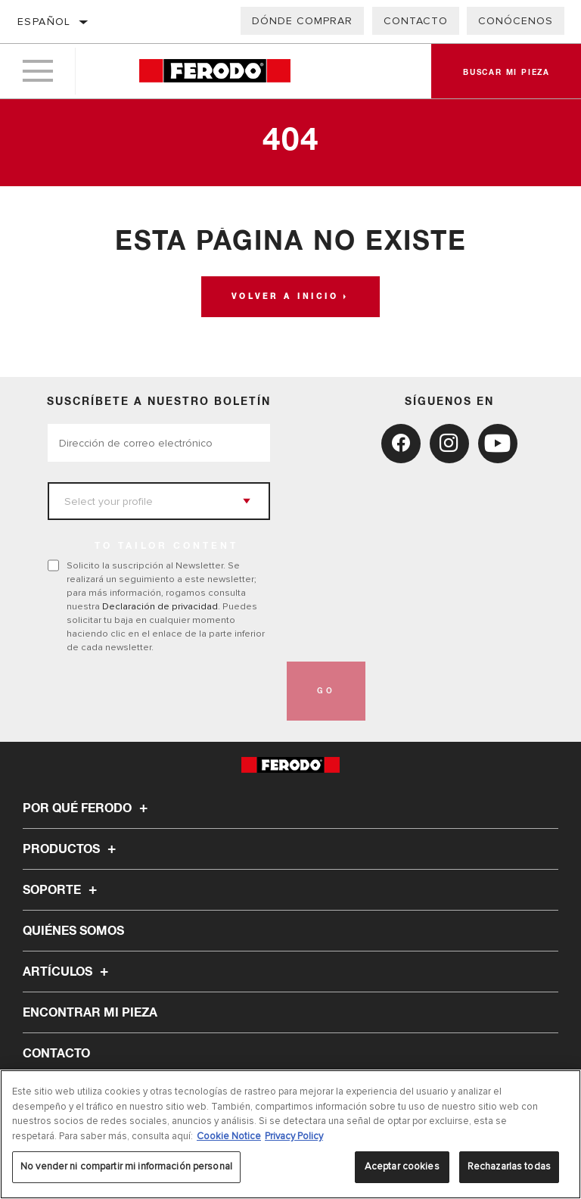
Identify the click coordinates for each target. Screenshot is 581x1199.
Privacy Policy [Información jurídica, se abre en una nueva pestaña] (294, 1136)
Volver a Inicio (285, 297)
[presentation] (163, 691)
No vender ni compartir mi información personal (126, 1166)
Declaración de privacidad (160, 606)
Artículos (68, 972)
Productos (71, 849)
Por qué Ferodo (87, 808)
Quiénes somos (73, 931)
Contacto (416, 20)
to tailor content (166, 546)
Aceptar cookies (402, 1166)
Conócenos (515, 20)
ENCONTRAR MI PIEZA (90, 1013)
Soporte (62, 890)
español (44, 21)
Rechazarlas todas (509, 1166)
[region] (290, 1134)
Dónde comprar (302, 20)
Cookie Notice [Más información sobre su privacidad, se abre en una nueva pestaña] (229, 1136)
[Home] (214, 71)
